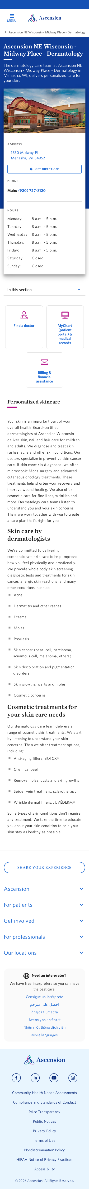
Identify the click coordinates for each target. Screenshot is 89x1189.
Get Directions (47, 169)
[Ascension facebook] (16, 1078)
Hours (13, 210)
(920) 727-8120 (32, 190)
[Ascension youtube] (54, 1078)
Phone (13, 181)
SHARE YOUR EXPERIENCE (44, 867)
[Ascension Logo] (44, 1063)
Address (14, 144)
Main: (12, 190)
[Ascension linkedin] (35, 1078)
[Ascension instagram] (72, 1078)
